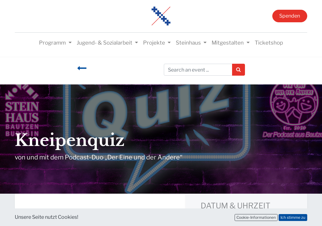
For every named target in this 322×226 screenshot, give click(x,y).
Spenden (289, 16)
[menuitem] (269, 43)
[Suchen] (238, 70)
